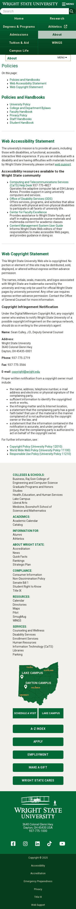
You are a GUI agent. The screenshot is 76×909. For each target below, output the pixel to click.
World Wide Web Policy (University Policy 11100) (40, 450)
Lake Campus (51, 713)
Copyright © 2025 (38, 857)
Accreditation (38, 873)
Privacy (38, 889)
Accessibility (38, 865)
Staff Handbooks (21, 119)
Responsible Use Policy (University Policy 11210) (40, 454)
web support (63, 164)
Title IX (38, 897)
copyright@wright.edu (26, 371)
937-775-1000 (38, 831)
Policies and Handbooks (25, 79)
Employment (38, 754)
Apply (38, 741)
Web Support (38, 905)
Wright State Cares (38, 780)
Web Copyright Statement (26, 87)
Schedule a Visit (25, 713)
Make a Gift (38, 767)
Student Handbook (22, 122)
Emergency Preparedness (38, 881)
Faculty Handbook (21, 111)
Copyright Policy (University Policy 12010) (36, 446)
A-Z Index (38, 728)
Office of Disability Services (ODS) (31, 198)
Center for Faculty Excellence (28, 212)
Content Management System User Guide (36, 225)
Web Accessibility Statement (28, 83)
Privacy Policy (18, 115)
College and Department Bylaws (30, 108)
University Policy (20, 104)
